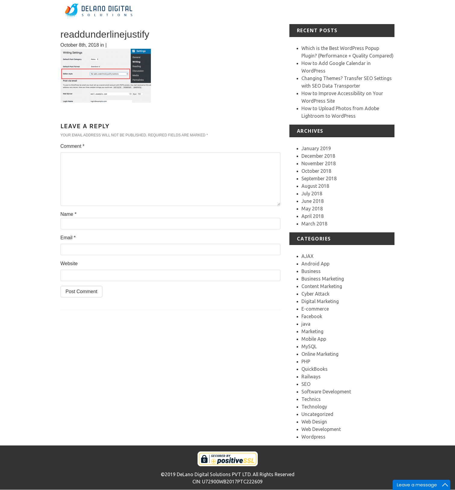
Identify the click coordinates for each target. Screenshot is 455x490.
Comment (73, 146)
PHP (305, 361)
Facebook (311, 316)
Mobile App (313, 339)
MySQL (309, 346)
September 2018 (319, 178)
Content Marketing (321, 286)
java (305, 324)
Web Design (314, 421)
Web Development (321, 429)
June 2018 (312, 201)
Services (286, 11)
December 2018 (318, 156)
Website (69, 263)
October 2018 (316, 171)
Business (311, 271)
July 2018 (311, 193)
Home (240, 11)
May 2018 (312, 208)
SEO (305, 384)
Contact (385, 11)
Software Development (326, 391)
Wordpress (313, 436)
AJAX (307, 256)
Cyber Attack (315, 293)
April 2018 (312, 216)
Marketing (312, 331)
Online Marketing (319, 354)
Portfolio (309, 11)
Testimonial (335, 11)
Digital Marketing (320, 301)
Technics (311, 399)
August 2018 (315, 186)
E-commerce (315, 309)
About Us (262, 11)
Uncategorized (317, 414)
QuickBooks (314, 369)
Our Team (361, 11)
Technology (314, 406)
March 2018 (314, 223)
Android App (315, 263)
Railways (311, 376)
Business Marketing (322, 278)
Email (68, 237)
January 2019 (316, 148)
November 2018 (318, 163)
